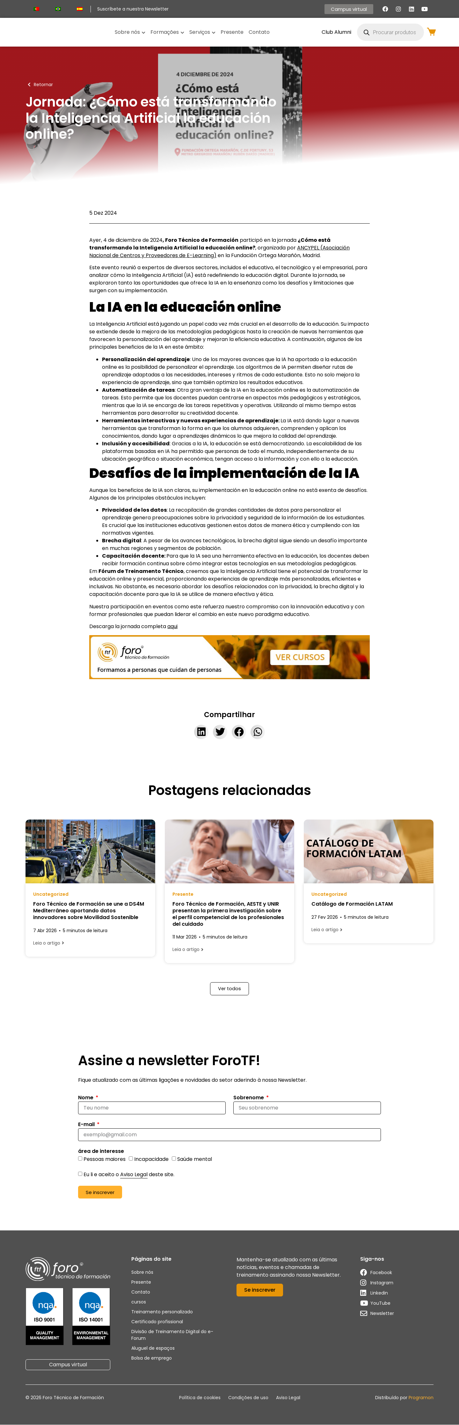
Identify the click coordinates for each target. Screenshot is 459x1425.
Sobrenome (249, 1098)
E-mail (87, 1125)
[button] (201, 732)
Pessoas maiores (105, 1159)
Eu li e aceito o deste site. (129, 1174)
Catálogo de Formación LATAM (352, 904)
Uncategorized (51, 894)
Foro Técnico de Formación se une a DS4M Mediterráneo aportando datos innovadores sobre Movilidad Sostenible (88, 910)
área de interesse (101, 1152)
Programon (421, 1397)
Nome (86, 1098)
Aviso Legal (134, 1174)
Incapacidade (151, 1159)
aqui (172, 626)
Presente (182, 894)
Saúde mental (194, 1159)
